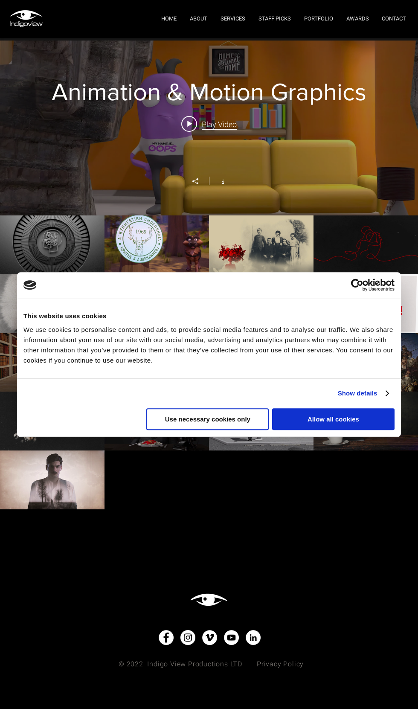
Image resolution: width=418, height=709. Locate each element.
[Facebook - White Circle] (166, 637)
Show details (357, 393)
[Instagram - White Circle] (187, 637)
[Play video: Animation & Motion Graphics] (209, 124)
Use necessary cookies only (207, 419)
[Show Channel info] (218, 181)
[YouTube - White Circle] (231, 637)
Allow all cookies (333, 419)
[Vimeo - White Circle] (209, 637)
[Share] (199, 181)
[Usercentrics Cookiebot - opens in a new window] (357, 285)
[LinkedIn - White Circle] (253, 637)
